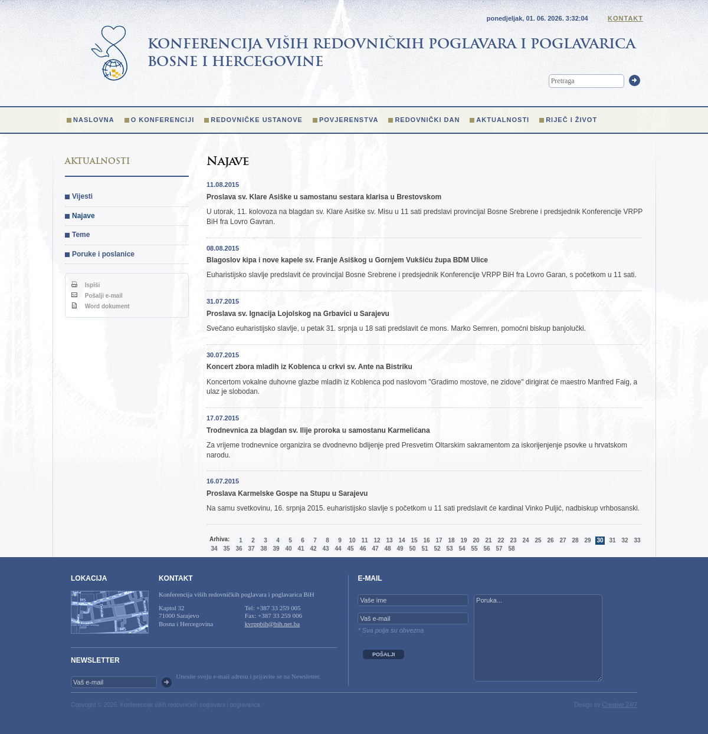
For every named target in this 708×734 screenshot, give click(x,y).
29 (587, 540)
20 (476, 540)
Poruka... (538, 638)
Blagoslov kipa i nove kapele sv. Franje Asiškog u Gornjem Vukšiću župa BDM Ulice (347, 260)
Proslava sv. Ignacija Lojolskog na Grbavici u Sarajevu (297, 314)
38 (263, 548)
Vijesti (82, 196)
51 (424, 548)
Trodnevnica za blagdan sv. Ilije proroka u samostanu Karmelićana (318, 430)
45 (350, 548)
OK (166, 682)
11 (364, 540)
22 (500, 540)
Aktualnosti (502, 119)
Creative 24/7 (619, 705)
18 (451, 540)
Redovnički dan (427, 119)
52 (437, 548)
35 (226, 548)
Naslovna (93, 119)
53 (449, 548)
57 (499, 548)
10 (352, 540)
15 (414, 540)
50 (412, 548)
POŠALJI (383, 654)
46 (362, 548)
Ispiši (85, 285)
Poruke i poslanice (103, 254)
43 (325, 548)
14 (401, 540)
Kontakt (625, 18)
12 (376, 540)
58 (511, 548)
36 (238, 548)
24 (525, 540)
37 (251, 548)
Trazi (634, 80)
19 (463, 540)
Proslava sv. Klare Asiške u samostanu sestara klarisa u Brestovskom (323, 197)
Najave (83, 216)
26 (550, 540)
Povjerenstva (348, 119)
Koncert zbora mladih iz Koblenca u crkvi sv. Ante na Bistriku (309, 367)
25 (538, 540)
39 (276, 548)
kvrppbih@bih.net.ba (272, 623)
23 (513, 540)
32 (624, 540)
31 (612, 540)
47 (375, 548)
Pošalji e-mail (97, 295)
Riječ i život (571, 119)
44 (338, 548)
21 (488, 540)
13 (389, 540)
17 (438, 540)
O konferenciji (163, 119)
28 (575, 540)
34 (214, 548)
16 (426, 540)
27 (562, 540)
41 (300, 548)
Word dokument (100, 306)
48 (387, 548)
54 (461, 548)
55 (474, 548)
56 (486, 548)
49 (399, 548)
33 (637, 540)
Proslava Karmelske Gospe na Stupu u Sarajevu (287, 493)
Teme (81, 235)
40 (288, 548)
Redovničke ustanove (257, 119)
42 (313, 548)
